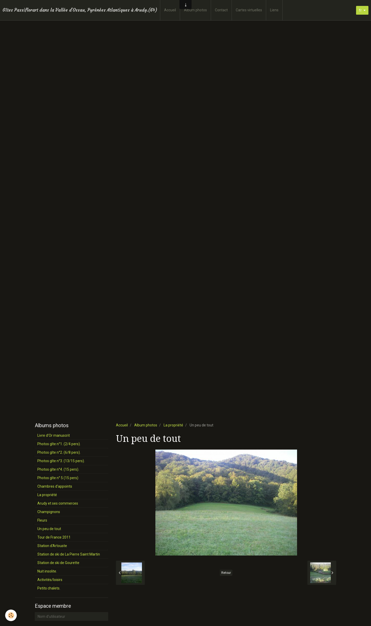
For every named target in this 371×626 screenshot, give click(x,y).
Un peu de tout (49, 529)
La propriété (173, 425)
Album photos (195, 10)
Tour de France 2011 (54, 537)
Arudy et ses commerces (57, 503)
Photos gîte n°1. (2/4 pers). (59, 444)
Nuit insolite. (47, 571)
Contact (221, 10)
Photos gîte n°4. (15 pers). (58, 469)
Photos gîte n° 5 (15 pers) (57, 478)
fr (360, 10)
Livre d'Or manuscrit (53, 435)
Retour (226, 573)
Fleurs (42, 520)
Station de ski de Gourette (58, 563)
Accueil (170, 10)
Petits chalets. (48, 588)
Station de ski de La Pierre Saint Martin (68, 554)
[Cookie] (11, 615)
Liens (274, 10)
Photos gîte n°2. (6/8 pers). (59, 452)
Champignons (48, 512)
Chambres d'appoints (54, 486)
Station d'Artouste (52, 546)
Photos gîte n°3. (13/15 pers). (61, 461)
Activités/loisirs (49, 580)
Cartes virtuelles (249, 10)
